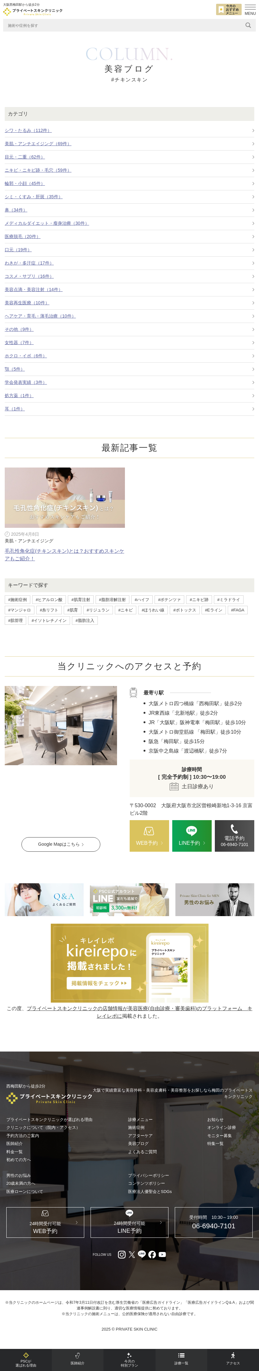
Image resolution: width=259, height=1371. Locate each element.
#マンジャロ (19, 610)
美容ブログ (138, 1143)
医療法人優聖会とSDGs (150, 1191)
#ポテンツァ (169, 599)
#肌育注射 (80, 599)
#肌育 (72, 610)
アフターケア (140, 1135)
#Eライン (213, 610)
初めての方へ (18, 1159)
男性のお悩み (18, 1175)
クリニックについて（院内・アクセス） (43, 1127)
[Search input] (125, 25)
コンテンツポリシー (146, 1183)
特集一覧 (215, 1143)
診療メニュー (140, 1119)
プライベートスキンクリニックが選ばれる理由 (49, 1119)
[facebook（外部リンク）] (152, 1262)
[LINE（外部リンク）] (129, 899)
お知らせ (215, 1119)
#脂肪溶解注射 (112, 599)
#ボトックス (184, 610)
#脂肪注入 (84, 620)
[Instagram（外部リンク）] (122, 1262)
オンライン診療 (221, 1127)
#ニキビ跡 (199, 599)
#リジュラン (98, 610)
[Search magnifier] (248, 25)
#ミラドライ (228, 599)
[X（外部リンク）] (132, 1262)
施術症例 (136, 1127)
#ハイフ (142, 599)
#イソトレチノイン (49, 620)
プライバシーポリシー (148, 1175)
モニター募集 (219, 1135)
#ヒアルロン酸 (49, 599)
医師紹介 (14, 1143)
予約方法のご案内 (22, 1135)
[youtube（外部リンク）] (162, 1262)
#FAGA (237, 610)
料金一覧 (14, 1151)
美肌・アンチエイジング (29, 540)
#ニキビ (125, 610)
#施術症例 (17, 599)
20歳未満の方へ (20, 1183)
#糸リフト (49, 610)
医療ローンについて (24, 1191)
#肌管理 (15, 620)
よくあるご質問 (142, 1151)
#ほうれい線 (153, 610)
